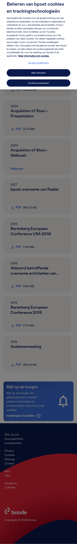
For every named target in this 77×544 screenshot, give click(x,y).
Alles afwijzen (38, 70)
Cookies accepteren (38, 80)
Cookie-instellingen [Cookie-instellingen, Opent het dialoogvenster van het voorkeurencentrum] (38, 60)
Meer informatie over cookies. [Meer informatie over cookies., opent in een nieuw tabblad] (33, 53)
